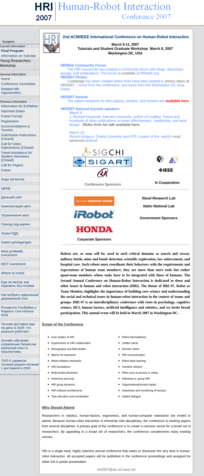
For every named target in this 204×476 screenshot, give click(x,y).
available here (177, 101)
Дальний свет (11, 197)
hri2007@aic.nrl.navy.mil (116, 469)
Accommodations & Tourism (15, 128)
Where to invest (12, 273)
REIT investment (13, 264)
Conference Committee (18, 84)
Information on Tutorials (18, 56)
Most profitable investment (12, 253)
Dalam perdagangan (16, 242)
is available (126, 73)
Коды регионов (12, 179)
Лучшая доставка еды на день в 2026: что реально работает (18, 327)
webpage (77, 81)
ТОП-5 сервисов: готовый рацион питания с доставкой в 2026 (20, 364)
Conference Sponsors (102, 184)
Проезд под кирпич (15, 224)
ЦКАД (5, 188)
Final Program (12, 50)
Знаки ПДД (9, 233)
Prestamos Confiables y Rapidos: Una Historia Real (18, 311)
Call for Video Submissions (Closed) (17, 145)
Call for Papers (12, 165)
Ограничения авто (15, 215)
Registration (10, 121)
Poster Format (11, 116)
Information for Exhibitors (19, 106)
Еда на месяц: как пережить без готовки (17, 284)
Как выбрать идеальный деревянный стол (19, 296)
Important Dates (13, 111)
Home (5, 79)
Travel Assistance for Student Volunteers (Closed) (16, 156)
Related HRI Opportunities (11, 90)
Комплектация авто (16, 206)
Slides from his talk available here (110, 125)
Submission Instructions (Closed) (18, 137)
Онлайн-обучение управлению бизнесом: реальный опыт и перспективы (19, 345)
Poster (6, 170)
